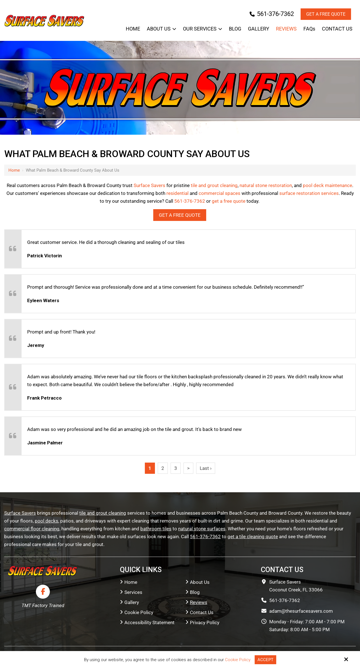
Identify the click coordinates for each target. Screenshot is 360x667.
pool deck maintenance (327, 185)
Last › (206, 468)
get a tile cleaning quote (252, 536)
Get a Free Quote (325, 14)
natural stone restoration (266, 185)
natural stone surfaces (202, 528)
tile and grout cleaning (214, 185)
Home (14, 170)
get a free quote (228, 201)
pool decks (46, 521)
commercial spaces (219, 193)
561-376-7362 (272, 13)
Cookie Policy (237, 659)
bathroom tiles (155, 528)
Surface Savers (149, 185)
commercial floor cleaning (31, 528)
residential (177, 193)
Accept (265, 659)
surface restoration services (309, 193)
